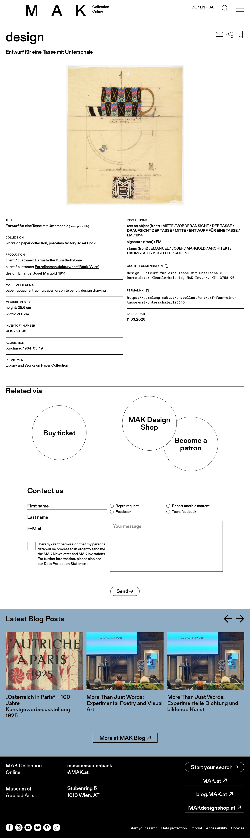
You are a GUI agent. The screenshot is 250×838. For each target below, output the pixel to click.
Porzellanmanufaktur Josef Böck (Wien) (67, 266)
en (202, 7)
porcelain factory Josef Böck (72, 243)
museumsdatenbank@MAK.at (90, 769)
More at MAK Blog (125, 738)
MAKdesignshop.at (214, 808)
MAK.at (214, 780)
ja (211, 7)
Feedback (123, 511)
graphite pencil (67, 290)
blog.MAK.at (214, 794)
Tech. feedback (184, 511)
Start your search (214, 767)
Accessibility (216, 828)
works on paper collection (26, 243)
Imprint (196, 828)
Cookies (237, 828)
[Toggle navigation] (240, 9)
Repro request (127, 506)
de (194, 7)
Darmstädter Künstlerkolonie (58, 260)
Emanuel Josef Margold (37, 273)
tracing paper (43, 290)
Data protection (174, 828)
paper (10, 290)
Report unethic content (191, 506)
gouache (23, 290)
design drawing (93, 290)
